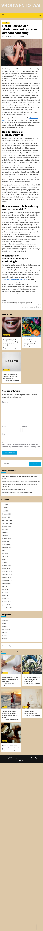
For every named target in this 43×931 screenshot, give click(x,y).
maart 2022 (5, 562)
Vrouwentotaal (22, 5)
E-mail (25, 426)
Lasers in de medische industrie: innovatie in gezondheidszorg (10, 376)
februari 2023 (6, 538)
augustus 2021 (6, 583)
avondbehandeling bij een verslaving (14, 279)
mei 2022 (5, 556)
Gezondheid (6, 22)
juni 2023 (5, 529)
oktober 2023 (6, 526)
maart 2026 (5, 505)
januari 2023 (6, 541)
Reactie (5, 402)
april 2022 (5, 559)
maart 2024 (5, 511)
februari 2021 (6, 601)
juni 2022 (5, 553)
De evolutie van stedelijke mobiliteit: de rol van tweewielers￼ (21, 481)
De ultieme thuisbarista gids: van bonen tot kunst (17, 492)
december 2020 (7, 607)
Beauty (4, 623)
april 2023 (5, 532)
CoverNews (31, 758)
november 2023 (7, 523)
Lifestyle (4, 632)
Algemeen (5, 620)
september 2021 (7, 580)
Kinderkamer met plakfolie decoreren (13, 489)
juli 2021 (4, 586)
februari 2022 (6, 565)
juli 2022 (4, 550)
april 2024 (5, 508)
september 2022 (7, 544)
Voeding (4, 635)
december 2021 (7, 571)
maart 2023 (5, 535)
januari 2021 (6, 604)
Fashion (4, 626)
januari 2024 (6, 517)
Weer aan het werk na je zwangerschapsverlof (21, 301)
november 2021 (7, 574)
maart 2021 (5, 598)
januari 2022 (6, 568)
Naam (4, 426)
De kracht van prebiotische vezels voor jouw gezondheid (32, 342)
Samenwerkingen (7, 645)
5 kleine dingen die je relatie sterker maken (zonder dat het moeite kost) (19, 485)
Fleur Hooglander (19, 36)
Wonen (4, 638)
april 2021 (5, 595)
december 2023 (7, 520)
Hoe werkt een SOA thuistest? (21, 306)
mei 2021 (5, 592)
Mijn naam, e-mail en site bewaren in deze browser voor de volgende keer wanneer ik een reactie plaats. (21, 445)
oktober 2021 (6, 577)
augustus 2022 (6, 547)
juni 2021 (5, 589)
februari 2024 (6, 514)
